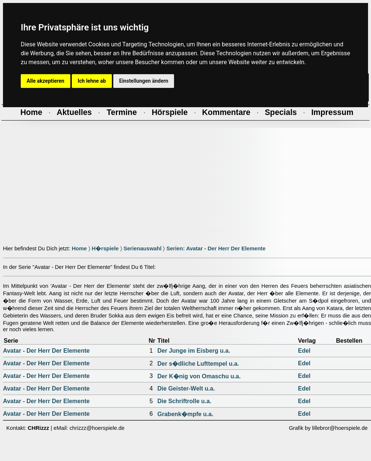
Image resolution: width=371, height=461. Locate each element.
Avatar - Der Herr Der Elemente (46, 351)
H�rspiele (105, 248)
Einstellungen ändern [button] (143, 81)
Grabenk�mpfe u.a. (185, 414)
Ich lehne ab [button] (92, 81)
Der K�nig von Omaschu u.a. (199, 376)
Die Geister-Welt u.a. (186, 388)
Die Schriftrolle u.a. (184, 401)
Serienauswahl (143, 248)
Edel (304, 351)
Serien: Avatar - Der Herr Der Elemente (215, 248)
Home (79, 248)
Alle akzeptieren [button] (45, 81)
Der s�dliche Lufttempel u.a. (198, 363)
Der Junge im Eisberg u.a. (193, 351)
